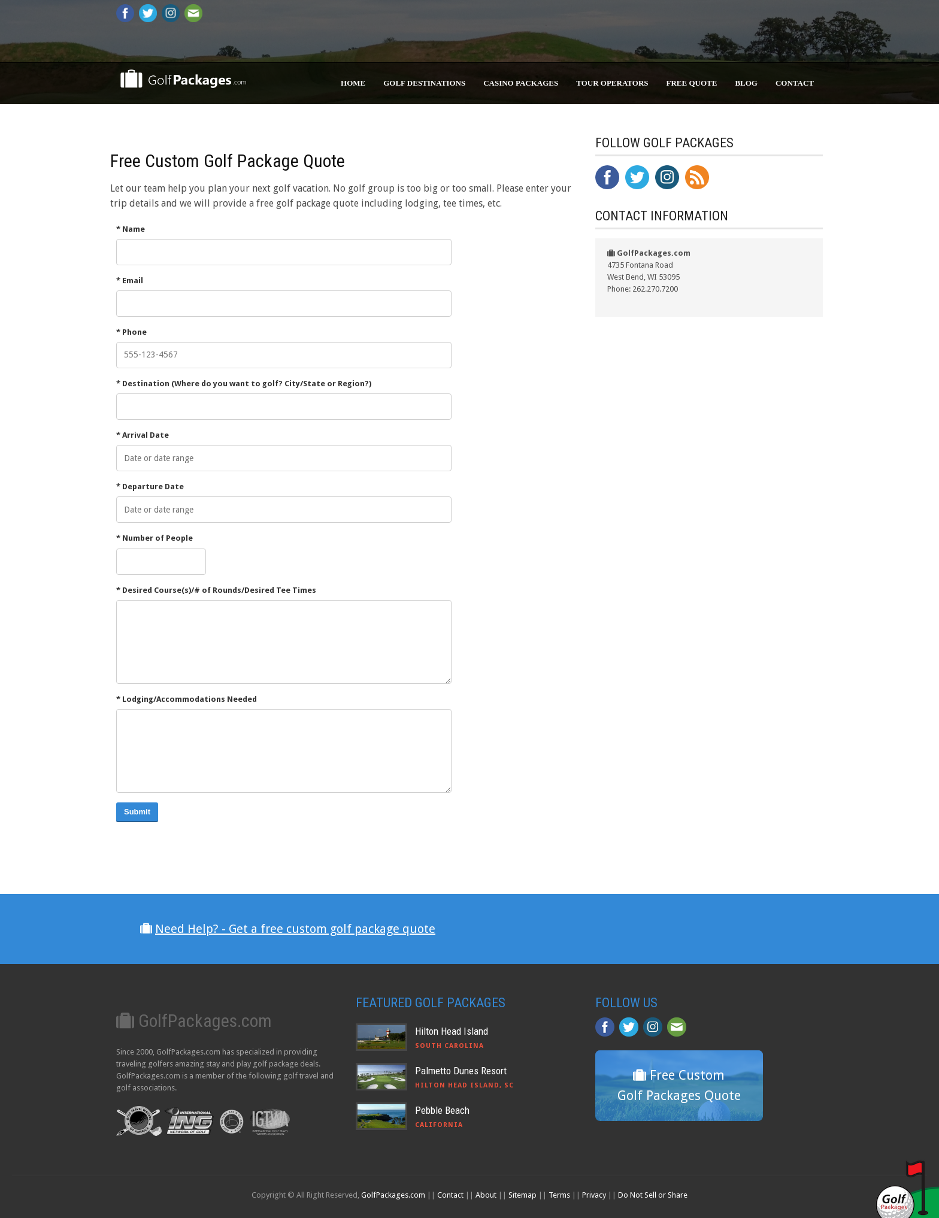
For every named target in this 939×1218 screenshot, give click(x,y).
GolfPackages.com (393, 1194)
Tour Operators (612, 82)
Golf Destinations (424, 82)
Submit (137, 811)
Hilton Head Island (451, 1031)
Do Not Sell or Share (652, 1194)
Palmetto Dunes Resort (461, 1071)
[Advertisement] (685, 577)
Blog (746, 82)
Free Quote (692, 82)
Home (353, 82)
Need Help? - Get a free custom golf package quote (295, 929)
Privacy (594, 1194)
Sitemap (522, 1194)
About (485, 1194)
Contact (795, 82)
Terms (559, 1194)
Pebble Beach (442, 1110)
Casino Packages (520, 82)
